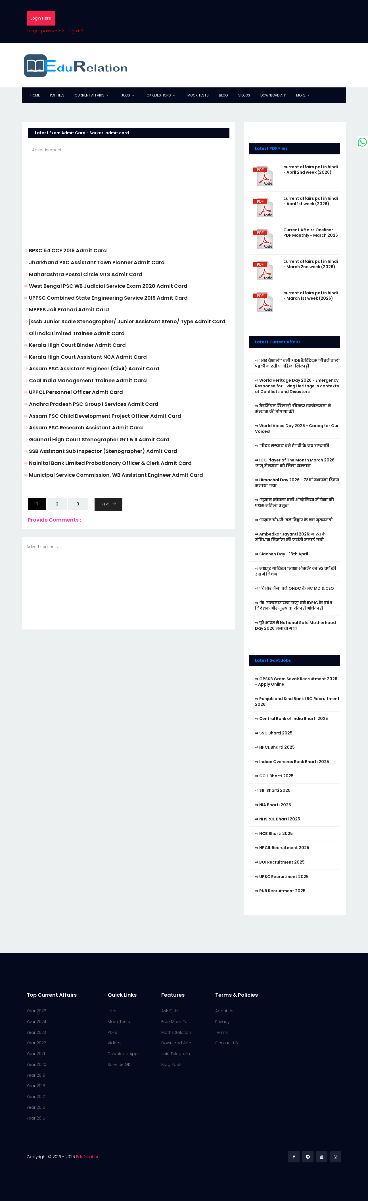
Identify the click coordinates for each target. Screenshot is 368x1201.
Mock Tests (198, 95)
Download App (273, 95)
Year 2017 (36, 1096)
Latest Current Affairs (278, 342)
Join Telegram (175, 1054)
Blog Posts (172, 1064)
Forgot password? (45, 31)
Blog (223, 95)
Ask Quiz (169, 1011)
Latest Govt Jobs (273, 660)
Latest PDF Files (271, 148)
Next (108, 504)
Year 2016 (36, 1107)
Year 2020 (36, 1064)
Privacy (222, 1021)
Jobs (125, 95)
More (301, 95)
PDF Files (57, 95)
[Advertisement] (128, 193)
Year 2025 (36, 1011)
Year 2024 (36, 1021)
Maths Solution (176, 1032)
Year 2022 (36, 1043)
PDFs (112, 1032)
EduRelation (88, 1157)
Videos (244, 95)
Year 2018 (36, 1086)
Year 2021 (36, 1054)
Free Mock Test (176, 1021)
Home (35, 95)
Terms (221, 1032)
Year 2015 (36, 1118)
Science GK (119, 1064)
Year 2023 (36, 1032)
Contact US (226, 1043)
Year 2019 (36, 1075)
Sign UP (75, 31)
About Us (224, 1011)
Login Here (41, 18)
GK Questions (159, 95)
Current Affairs (89, 95)
